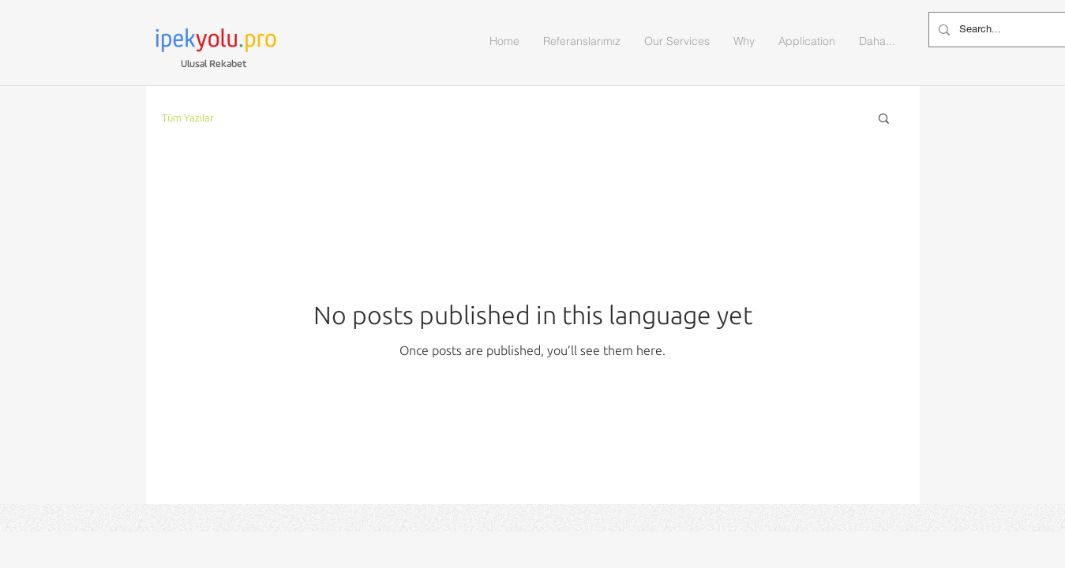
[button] (883, 119)
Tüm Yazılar (188, 117)
